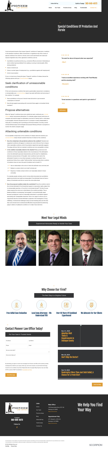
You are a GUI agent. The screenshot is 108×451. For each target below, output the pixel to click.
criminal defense (24, 78)
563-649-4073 (91, 3)
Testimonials (39, 422)
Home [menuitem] (50, 7)
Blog (37, 416)
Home (37, 406)
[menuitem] (7, 446)
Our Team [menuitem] (57, 7)
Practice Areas (40, 413)
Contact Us (39, 426)
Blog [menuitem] (76, 7)
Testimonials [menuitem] (83, 7)
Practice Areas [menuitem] (67, 7)
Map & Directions (52, 411)
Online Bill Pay (54, 3)
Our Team (38, 410)
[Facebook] (17, 427)
